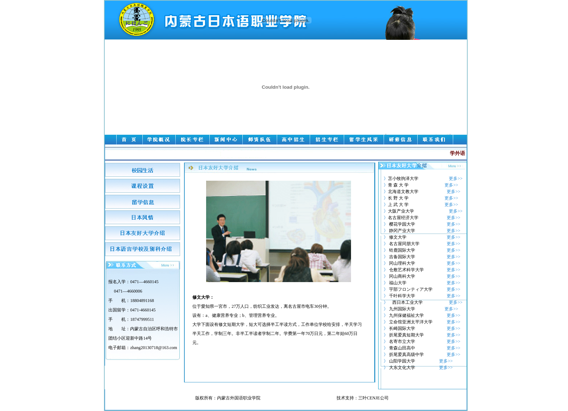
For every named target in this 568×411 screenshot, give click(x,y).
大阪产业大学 (401, 211)
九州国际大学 (402, 308)
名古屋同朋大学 (404, 243)
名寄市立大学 (402, 341)
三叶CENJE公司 (373, 397)
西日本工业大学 (407, 302)
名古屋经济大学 (403, 217)
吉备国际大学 (402, 256)
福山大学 (397, 282)
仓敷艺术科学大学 (406, 269)
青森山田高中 (402, 348)
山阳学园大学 (401, 361)
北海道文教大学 (403, 191)
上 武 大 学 (398, 204)
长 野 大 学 (398, 198)
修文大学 (397, 237)
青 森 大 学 (398, 185)
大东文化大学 (402, 367)
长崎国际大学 (402, 328)
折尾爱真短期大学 (406, 334)
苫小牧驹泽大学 (403, 178)
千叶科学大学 (402, 295)
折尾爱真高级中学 (406, 354)
